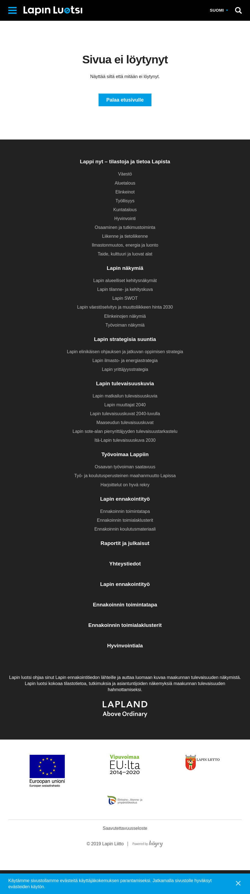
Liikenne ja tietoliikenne (125, 236)
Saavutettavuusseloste (125, 852)
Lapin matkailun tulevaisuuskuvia (125, 396)
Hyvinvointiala (125, 646)
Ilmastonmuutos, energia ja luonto (125, 245)
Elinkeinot (125, 192)
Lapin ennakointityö (125, 499)
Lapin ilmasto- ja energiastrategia (125, 361)
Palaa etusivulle (125, 100)
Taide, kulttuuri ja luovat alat (125, 254)
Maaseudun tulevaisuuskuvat (124, 423)
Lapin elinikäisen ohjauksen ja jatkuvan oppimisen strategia (125, 352)
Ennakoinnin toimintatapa (125, 512)
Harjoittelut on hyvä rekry (125, 485)
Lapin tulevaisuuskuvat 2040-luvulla (125, 414)
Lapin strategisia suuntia (125, 339)
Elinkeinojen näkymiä (125, 316)
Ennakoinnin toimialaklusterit (125, 520)
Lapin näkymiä (125, 268)
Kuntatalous (125, 210)
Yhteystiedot (125, 564)
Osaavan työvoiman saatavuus (125, 467)
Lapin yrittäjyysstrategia (125, 370)
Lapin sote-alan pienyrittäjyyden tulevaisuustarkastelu (125, 432)
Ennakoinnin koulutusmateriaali (125, 529)
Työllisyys (124, 201)
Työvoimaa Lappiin (125, 455)
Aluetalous (125, 183)
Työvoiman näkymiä (125, 325)
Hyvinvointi (125, 219)
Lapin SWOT (125, 299)
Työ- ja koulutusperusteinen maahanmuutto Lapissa (125, 476)
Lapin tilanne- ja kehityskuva (125, 290)
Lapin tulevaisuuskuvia (125, 384)
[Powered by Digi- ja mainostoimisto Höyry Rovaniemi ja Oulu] (147, 866)
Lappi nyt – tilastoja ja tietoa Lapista (125, 162)
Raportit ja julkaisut (124, 543)
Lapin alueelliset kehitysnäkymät (125, 281)
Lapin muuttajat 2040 (125, 405)
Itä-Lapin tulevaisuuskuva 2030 (125, 441)
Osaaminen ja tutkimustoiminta (125, 228)
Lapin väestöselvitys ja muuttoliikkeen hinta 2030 (125, 308)
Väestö (125, 174)
